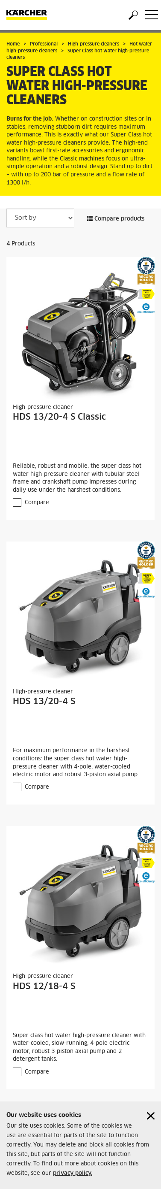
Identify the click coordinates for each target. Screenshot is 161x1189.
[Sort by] (40, 218)
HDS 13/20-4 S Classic (59, 417)
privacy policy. (72, 1173)
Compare (37, 502)
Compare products (115, 219)
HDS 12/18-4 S (44, 986)
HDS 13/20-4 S (44, 701)
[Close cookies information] (151, 1115)
